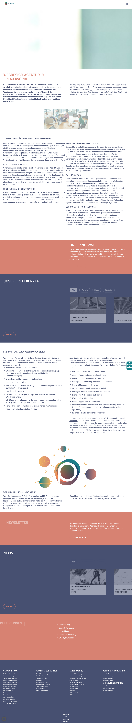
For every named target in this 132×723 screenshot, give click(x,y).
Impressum (66, 714)
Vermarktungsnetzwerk (10, 678)
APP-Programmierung (75, 682)
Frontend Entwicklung (75, 674)
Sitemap (65, 721)
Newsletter (6, 695)
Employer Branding (66, 638)
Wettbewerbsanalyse (9, 688)
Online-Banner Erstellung (43, 684)
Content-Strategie (107, 678)
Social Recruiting (107, 686)
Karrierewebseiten (107, 690)
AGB (65, 717)
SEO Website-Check (74, 693)
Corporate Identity (41, 678)
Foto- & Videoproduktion (10, 701)
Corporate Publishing (67, 634)
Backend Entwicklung (75, 676)
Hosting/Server (73, 688)
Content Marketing (107, 680)
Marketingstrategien (42, 682)
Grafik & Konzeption (67, 628)
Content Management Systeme (78, 678)
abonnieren (80, 538)
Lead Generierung (8, 690)
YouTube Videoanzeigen (10, 703)
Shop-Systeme (73, 680)
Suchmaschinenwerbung (10, 682)
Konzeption (39, 680)
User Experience (40, 676)
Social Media (106, 674)
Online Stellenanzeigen (108, 688)
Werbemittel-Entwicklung (76, 684)
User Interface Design (42, 674)
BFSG (71, 695)
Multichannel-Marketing (10, 680)
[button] (4, 719)
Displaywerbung (7, 693)
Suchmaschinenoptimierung (11, 674)
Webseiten (72, 690)
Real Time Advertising (9, 699)
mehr (9, 335)
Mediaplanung (40, 688)
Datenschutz (65, 719)
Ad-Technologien (74, 686)
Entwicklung (64, 631)
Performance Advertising (10, 684)
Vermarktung (64, 625)
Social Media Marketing (9, 686)
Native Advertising (107, 676)
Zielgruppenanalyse (41, 686)
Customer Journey (8, 676)
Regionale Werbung (8, 697)
